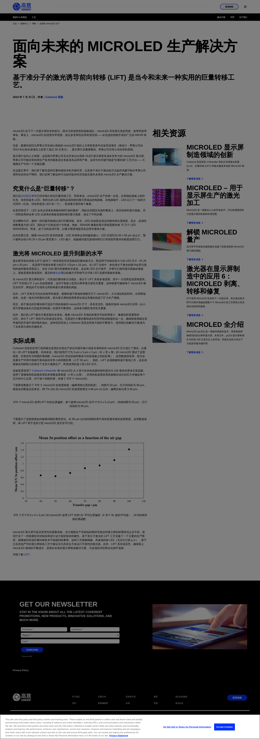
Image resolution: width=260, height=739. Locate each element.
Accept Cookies (224, 730)
